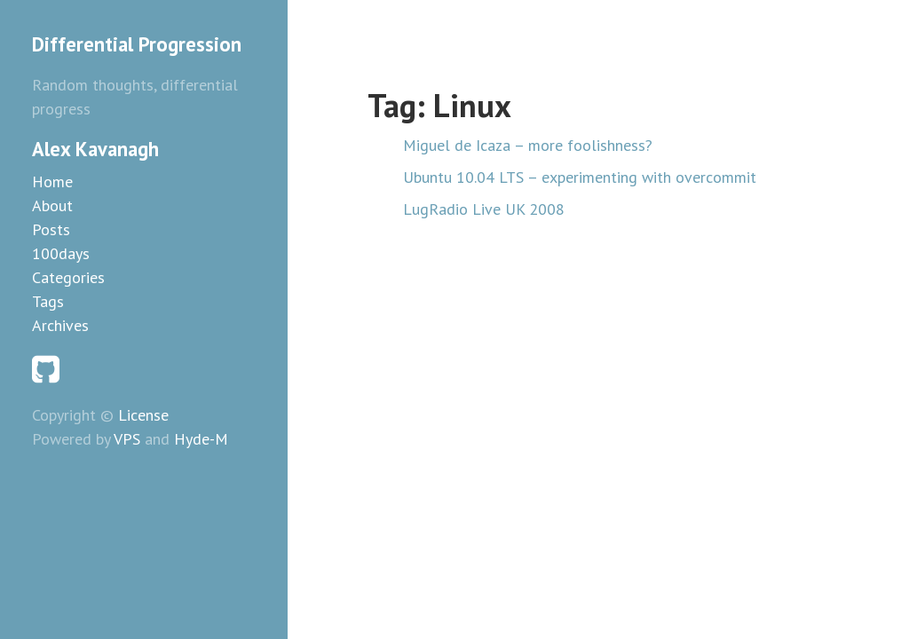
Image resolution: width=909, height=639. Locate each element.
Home (52, 181)
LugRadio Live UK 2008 (484, 209)
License (143, 415)
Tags (48, 301)
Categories (68, 277)
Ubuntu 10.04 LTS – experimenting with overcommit (579, 177)
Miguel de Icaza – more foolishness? (527, 145)
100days (61, 253)
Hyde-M (201, 439)
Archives (60, 325)
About (52, 205)
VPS (127, 439)
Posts (51, 229)
